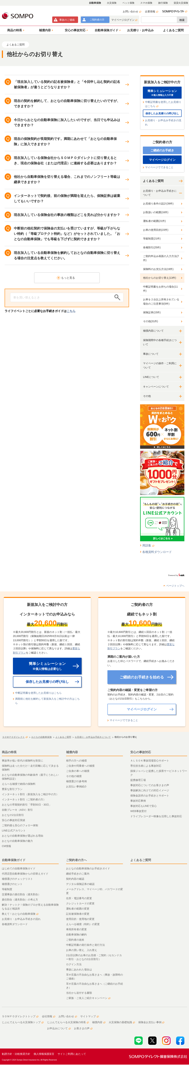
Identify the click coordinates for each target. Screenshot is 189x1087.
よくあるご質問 (153, 180)
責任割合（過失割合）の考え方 (20, 899)
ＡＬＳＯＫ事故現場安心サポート (149, 760)
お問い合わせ (132, 11)
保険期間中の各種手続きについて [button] (160, 342)
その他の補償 (74, 776)
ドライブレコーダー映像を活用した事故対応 (156, 816)
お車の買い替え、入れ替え (81, 950)
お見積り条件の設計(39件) (158, 203)
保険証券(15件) (152, 312)
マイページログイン (124, 19)
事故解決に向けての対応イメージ (149, 790)
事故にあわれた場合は (79, 969)
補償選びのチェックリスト (17, 878)
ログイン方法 (74, 964)
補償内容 (72, 752)
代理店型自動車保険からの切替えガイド (25, 873)
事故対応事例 (138, 800)
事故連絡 (67, 19)
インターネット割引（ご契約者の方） (24, 799)
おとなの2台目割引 (13, 814)
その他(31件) (150, 321)
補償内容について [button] (153, 330)
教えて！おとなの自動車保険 (20, 913)
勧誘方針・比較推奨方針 (16, 1053)
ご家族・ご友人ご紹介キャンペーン (88, 998)
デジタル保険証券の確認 (80, 884)
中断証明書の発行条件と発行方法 (85, 944)
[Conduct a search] (61, 297)
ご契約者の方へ (76, 860)
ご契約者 (97, 19)
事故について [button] (151, 353)
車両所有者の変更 (76, 929)
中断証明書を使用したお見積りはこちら (163, 104)
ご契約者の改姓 (75, 939)
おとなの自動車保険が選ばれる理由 (22, 835)
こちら (71, 311)
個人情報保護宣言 (44, 1053)
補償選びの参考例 (76, 781)
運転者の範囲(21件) (154, 220)
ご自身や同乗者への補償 (80, 765)
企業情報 (151, 11)
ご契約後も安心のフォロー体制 (20, 825)
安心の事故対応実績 (13, 820)
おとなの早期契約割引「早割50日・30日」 (26, 804)
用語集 (148, 545)
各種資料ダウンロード (157, 551)
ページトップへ (175, 585)
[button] (15, 30)
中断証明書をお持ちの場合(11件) (160, 288)
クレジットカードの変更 (80, 903)
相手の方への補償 (76, 760)
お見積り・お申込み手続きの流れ (163, 122)
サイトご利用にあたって (72, 1053)
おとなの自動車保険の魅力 (17, 840)
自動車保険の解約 (76, 934)
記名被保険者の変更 (77, 913)
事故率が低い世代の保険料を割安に (22, 760)
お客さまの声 (83, 1028)
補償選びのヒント (12, 884)
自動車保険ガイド (13, 860)
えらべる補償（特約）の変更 (83, 924)
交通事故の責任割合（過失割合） (21, 894)
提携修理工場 (138, 780)
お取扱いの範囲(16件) (155, 212)
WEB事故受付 (138, 811)
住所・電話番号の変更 (79, 898)
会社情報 (48, 1016)
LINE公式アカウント (14, 830)
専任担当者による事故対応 (145, 765)
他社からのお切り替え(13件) (159, 277)
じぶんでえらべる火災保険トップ (23, 1022)
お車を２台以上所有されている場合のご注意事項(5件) (161, 301)
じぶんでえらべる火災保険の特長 (68, 1022)
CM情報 (6, 846)
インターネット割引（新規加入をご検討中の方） (30, 794)
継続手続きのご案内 (77, 873)
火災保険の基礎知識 (122, 1022)
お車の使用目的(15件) (155, 229)
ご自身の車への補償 (77, 770)
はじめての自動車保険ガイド (18, 868)
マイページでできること (159, 167)
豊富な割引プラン (12, 789)
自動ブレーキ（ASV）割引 (17, 809)
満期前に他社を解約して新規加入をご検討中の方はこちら (47, 700)
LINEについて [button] (151, 376)
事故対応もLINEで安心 (143, 805)
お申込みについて (59, 1028)
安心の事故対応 (140, 752)
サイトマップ (89, 1016)
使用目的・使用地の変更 (80, 918)
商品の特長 (9, 752)
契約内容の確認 (75, 878)
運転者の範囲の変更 (77, 908)
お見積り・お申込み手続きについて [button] (160, 192)
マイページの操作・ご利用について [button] (160, 365)
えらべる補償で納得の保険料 (18, 783)
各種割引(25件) (152, 247)
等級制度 (7, 889)
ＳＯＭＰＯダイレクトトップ (20, 1016)
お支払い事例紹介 (76, 786)
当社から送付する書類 (79, 992)
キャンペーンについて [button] (156, 386)
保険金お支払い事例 (151, 1022)
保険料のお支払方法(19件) (158, 269)
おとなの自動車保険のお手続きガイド (88, 868)
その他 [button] (147, 396)
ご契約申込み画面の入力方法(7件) (161, 258)
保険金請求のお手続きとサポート (149, 795)
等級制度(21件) (152, 238)
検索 (182, 20)
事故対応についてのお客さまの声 (149, 785)
